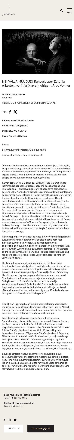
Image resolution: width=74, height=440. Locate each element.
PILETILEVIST (26, 103)
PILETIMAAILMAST (47, 103)
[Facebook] (10, 112)
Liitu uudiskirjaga (40, 429)
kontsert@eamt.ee (13, 406)
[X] (15, 112)
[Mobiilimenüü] (69, 11)
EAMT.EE (13, 429)
